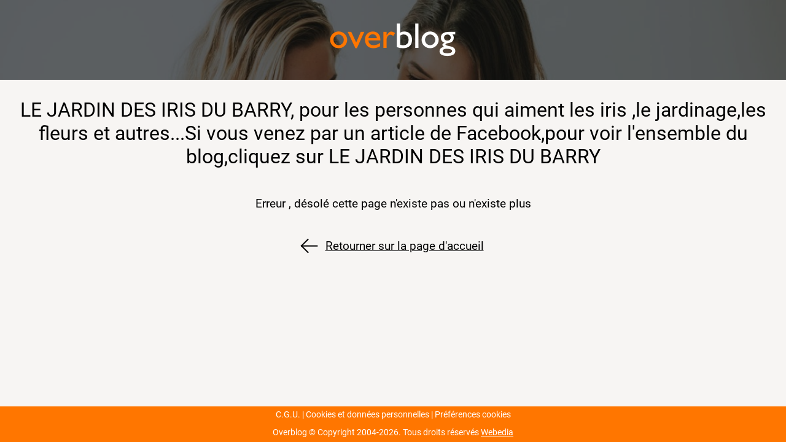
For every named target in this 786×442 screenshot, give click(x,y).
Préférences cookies (473, 414)
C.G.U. (288, 414)
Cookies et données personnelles (367, 414)
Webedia (497, 432)
